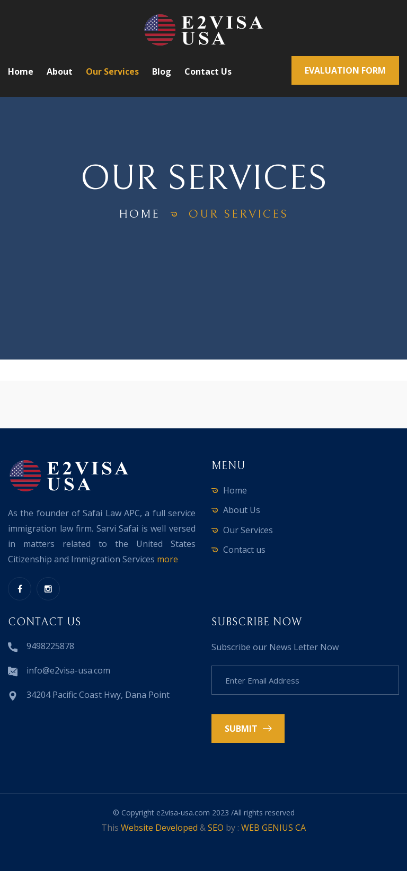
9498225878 (50, 646)
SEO (216, 827)
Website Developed (159, 827)
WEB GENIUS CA (273, 827)
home (139, 214)
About (60, 71)
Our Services (112, 71)
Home (20, 71)
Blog (161, 71)
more (167, 559)
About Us (241, 510)
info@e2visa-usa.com (68, 670)
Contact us (208, 71)
